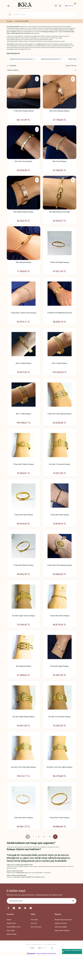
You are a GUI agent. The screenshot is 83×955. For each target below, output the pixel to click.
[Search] (41, 14)
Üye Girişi (34, 923)
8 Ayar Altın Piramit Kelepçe (59, 818)
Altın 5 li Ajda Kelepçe (59, 363)
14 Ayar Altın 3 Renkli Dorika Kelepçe (23, 313)
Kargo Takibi (11, 930)
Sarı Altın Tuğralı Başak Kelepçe (24, 717)
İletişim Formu (11, 923)
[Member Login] (60, 5)
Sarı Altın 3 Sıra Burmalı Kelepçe (59, 717)
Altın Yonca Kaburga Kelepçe (59, 111)
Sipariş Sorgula (11, 934)
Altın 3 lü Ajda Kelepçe (23, 363)
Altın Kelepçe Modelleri (22, 21)
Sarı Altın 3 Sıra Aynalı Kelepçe (59, 464)
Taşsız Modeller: (11, 39)
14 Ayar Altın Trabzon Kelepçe (23, 464)
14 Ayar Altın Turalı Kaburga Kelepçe (59, 565)
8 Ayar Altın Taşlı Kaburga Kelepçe (59, 414)
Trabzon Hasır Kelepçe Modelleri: (15, 36)
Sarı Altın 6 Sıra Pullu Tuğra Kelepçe (23, 767)
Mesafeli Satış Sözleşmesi (63, 920)
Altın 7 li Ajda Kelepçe (23, 414)
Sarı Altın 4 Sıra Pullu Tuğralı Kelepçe (59, 767)
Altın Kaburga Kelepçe (23, 262)
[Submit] (72, 901)
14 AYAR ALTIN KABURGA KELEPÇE (59, 313)
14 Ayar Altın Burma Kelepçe (59, 616)
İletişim (9, 920)
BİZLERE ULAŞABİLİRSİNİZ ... (72, 951)
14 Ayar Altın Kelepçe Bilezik (23, 111)
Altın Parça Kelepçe (59, 161)
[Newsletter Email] (41, 901)
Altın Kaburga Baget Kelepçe (23, 212)
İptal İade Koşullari (61, 927)
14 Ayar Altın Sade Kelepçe (23, 515)
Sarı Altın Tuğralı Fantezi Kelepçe (23, 616)
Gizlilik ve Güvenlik (60, 923)
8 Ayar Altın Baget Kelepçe (59, 666)
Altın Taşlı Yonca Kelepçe (23, 161)
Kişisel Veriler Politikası (62, 930)
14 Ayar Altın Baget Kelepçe (59, 262)
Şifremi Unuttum (36, 927)
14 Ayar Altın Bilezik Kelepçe (23, 565)
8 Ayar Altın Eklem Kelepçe (23, 818)
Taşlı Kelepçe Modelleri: (13, 41)
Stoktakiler (12, 66)
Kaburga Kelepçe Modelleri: (14, 38)
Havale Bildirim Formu (14, 927)
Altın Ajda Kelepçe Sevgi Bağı (59, 212)
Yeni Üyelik (34, 920)
